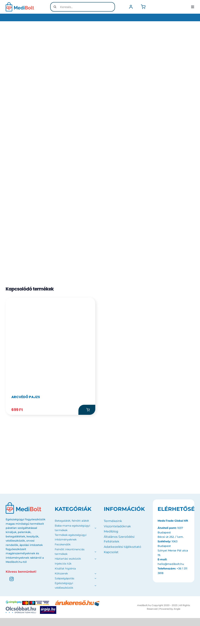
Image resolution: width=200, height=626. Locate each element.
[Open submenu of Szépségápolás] (95, 579)
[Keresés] (55, 7)
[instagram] (11, 579)
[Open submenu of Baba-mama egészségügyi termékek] (94, 528)
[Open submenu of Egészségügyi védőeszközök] (95, 586)
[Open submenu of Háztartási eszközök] (94, 559)
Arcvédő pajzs (25, 397)
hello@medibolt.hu (171, 564)
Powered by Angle (169, 609)
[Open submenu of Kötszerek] (95, 574)
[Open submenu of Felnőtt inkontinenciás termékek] (94, 552)
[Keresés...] (82, 7)
